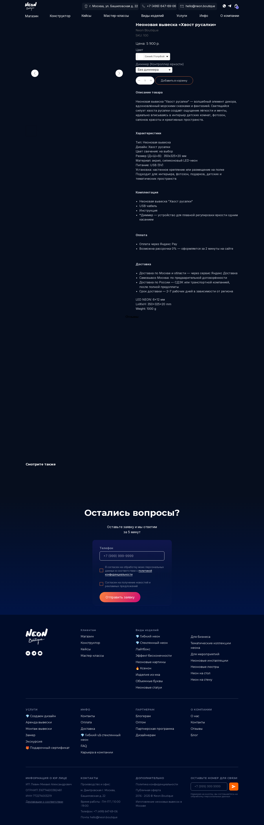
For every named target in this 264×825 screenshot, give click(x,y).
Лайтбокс (143, 649)
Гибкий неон (150, 636)
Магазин (31, 16)
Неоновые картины (151, 662)
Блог (194, 735)
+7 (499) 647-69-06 (161, 6)
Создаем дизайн (43, 716)
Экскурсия (34, 741)
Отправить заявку (120, 597)
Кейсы (86, 16)
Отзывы (197, 728)
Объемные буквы (149, 681)
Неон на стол (200, 673)
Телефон (106, 548)
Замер (30, 735)
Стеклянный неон (154, 643)
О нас (195, 716)
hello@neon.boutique (200, 6)
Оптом (141, 722)
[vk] (28, 653)
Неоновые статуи (149, 687)
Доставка (88, 728)
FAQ (84, 746)
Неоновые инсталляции (209, 660)
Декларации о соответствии (44, 801)
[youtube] (40, 653)
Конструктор (60, 16)
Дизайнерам (146, 735)
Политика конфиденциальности (157, 784)
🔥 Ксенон (143, 668)
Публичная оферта (148, 790)
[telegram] (34, 653)
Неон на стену (201, 679)
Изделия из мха (148, 674)
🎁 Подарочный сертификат (47, 748)
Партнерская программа (155, 728)
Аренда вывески (39, 722)
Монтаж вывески (39, 728)
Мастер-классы (116, 16)
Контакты (88, 716)
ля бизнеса (201, 637)
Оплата (86, 722)
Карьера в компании (97, 752)
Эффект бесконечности (154, 655)
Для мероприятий (205, 654)
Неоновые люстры (205, 667)
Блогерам (143, 716)
